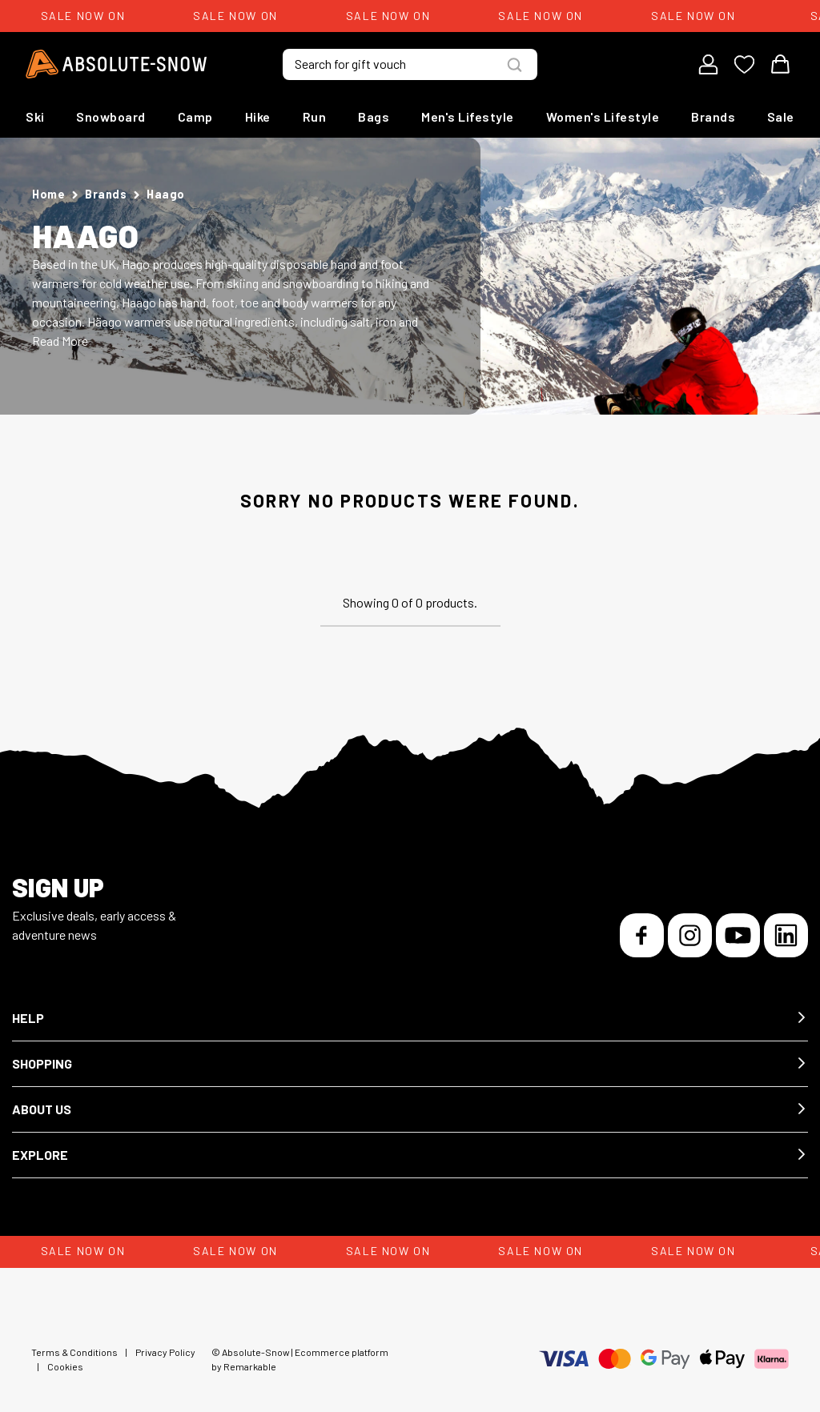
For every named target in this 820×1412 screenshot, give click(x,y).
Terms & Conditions (74, 1352)
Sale (780, 116)
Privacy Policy (165, 1352)
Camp (195, 116)
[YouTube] (738, 935)
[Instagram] (690, 935)
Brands (713, 116)
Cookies (65, 1366)
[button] (410, 1018)
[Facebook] (642, 935)
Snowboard (111, 116)
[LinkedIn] (786, 935)
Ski (35, 116)
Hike (258, 116)
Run (315, 116)
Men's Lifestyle (467, 116)
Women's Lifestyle (603, 116)
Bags (373, 116)
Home (48, 194)
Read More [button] (60, 340)
